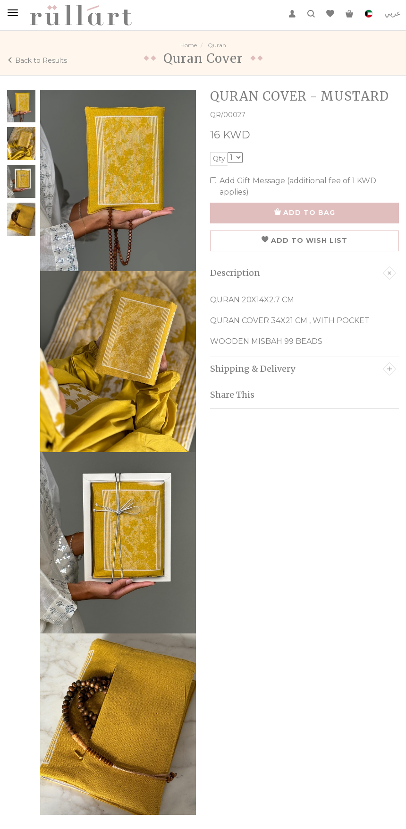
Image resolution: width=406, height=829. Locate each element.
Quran (217, 45)
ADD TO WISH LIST (304, 240)
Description (303, 273)
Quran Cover (203, 58)
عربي (392, 13)
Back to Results (37, 60)
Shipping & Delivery (303, 369)
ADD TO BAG (304, 212)
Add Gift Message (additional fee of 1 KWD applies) (293, 186)
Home (188, 45)
